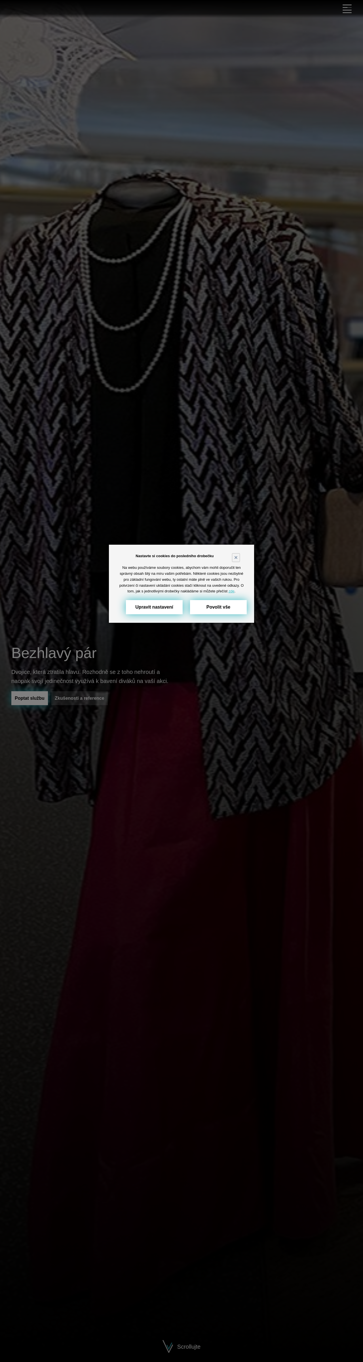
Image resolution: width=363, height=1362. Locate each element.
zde (232, 591)
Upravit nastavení (154, 607)
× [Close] (236, 557)
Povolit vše (218, 607)
